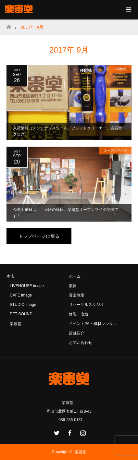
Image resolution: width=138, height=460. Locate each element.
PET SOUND (21, 314)
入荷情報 (120, 69)
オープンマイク (115, 150)
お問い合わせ (80, 342)
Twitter (56, 432)
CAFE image (21, 295)
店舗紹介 (76, 333)
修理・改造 (78, 314)
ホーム (75, 276)
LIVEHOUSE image (27, 286)
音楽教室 (76, 295)
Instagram (82, 432)
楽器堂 (15, 323)
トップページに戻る (39, 236)
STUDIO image (23, 304)
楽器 (73, 286)
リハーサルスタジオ (86, 304)
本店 (10, 276)
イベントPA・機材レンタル (93, 323)
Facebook (69, 432)
